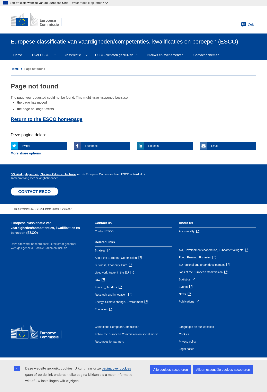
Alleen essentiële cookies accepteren (223, 369)
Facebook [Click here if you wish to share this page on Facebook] (91, 145)
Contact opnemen (206, 55)
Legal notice (186, 349)
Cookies (184, 334)
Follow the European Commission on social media (126, 334)
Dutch (248, 24)
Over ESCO (40, 55)
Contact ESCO (104, 231)
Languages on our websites (196, 326)
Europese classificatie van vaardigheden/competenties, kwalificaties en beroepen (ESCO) (45, 228)
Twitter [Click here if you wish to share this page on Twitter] (26, 145)
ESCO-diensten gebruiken (114, 55)
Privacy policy (187, 341)
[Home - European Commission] (40, 19)
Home (17, 55)
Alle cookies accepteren (170, 369)
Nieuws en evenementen (165, 55)
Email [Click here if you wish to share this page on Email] (214, 145)
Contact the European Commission (117, 326)
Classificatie (72, 55)
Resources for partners (109, 341)
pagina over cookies (116, 368)
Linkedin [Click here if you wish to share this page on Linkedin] (153, 145)
